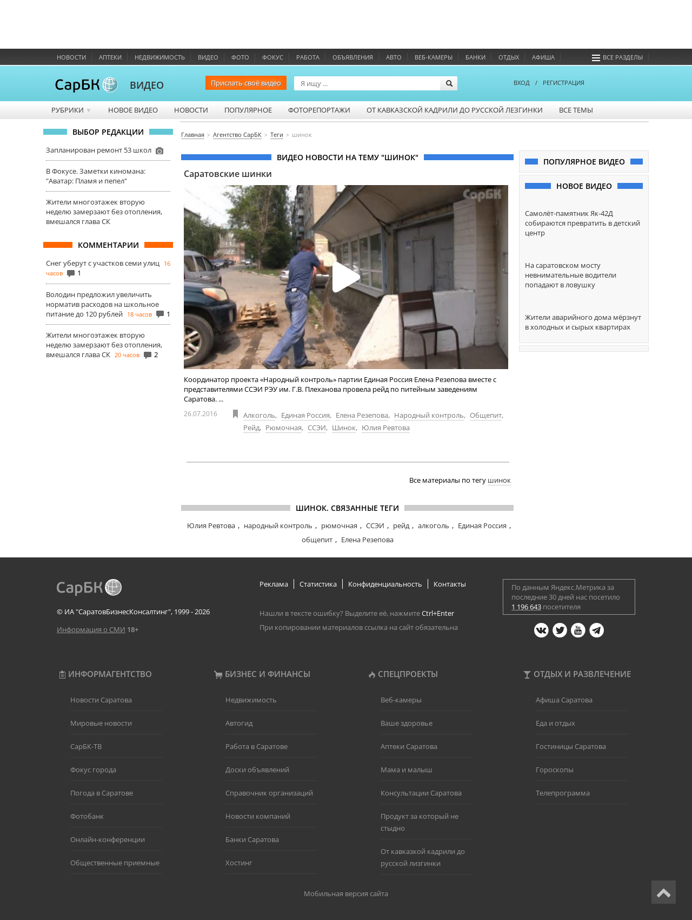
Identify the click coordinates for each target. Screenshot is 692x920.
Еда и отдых (555, 723)
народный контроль (278, 525)
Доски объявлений (257, 769)
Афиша (543, 57)
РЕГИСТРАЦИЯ (563, 82)
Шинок (344, 427)
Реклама (274, 584)
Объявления (352, 57)
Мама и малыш (406, 769)
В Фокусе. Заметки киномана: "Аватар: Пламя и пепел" (95, 176)
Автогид (238, 723)
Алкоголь (259, 415)
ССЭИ (317, 427)
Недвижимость (160, 57)
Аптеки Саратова (409, 746)
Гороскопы (555, 769)
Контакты (450, 584)
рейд (401, 525)
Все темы (576, 110)
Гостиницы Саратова (571, 746)
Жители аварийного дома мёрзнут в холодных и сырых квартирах (583, 322)
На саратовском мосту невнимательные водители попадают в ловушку (570, 275)
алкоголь (433, 525)
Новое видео (133, 110)
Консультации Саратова (421, 793)
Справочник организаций (269, 793)
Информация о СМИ (91, 629)
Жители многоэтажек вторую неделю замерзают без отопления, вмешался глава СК (104, 211)
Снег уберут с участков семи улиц (102, 263)
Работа (308, 57)
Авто (394, 57)
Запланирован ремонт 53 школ (98, 150)
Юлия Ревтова (386, 427)
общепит (317, 539)
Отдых (508, 57)
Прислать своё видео (246, 83)
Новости (71, 57)
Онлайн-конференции (107, 839)
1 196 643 (526, 607)
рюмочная (339, 525)
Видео (208, 57)
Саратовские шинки (228, 174)
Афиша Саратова (564, 700)
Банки (475, 57)
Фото (240, 57)
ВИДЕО (147, 84)
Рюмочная (283, 427)
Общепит (486, 415)
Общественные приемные (114, 863)
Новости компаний (257, 816)
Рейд (251, 427)
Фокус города (93, 769)
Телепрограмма (563, 793)
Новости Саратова (101, 700)
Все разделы (617, 57)
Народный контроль (429, 415)
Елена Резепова (362, 415)
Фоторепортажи (319, 110)
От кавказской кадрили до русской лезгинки (455, 110)
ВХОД (522, 82)
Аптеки (110, 57)
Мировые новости (101, 723)
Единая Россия (305, 415)
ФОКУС (272, 57)
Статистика (318, 584)
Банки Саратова (252, 839)
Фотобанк (87, 816)
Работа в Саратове (256, 746)
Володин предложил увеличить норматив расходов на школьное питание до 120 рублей (102, 304)
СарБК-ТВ (86, 746)
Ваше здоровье (406, 723)
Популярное (248, 110)
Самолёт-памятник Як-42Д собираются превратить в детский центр (582, 223)
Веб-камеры (434, 57)
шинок (499, 480)
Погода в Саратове (101, 793)
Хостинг (238, 863)
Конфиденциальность (385, 584)
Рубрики (71, 110)
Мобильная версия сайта (346, 893)
